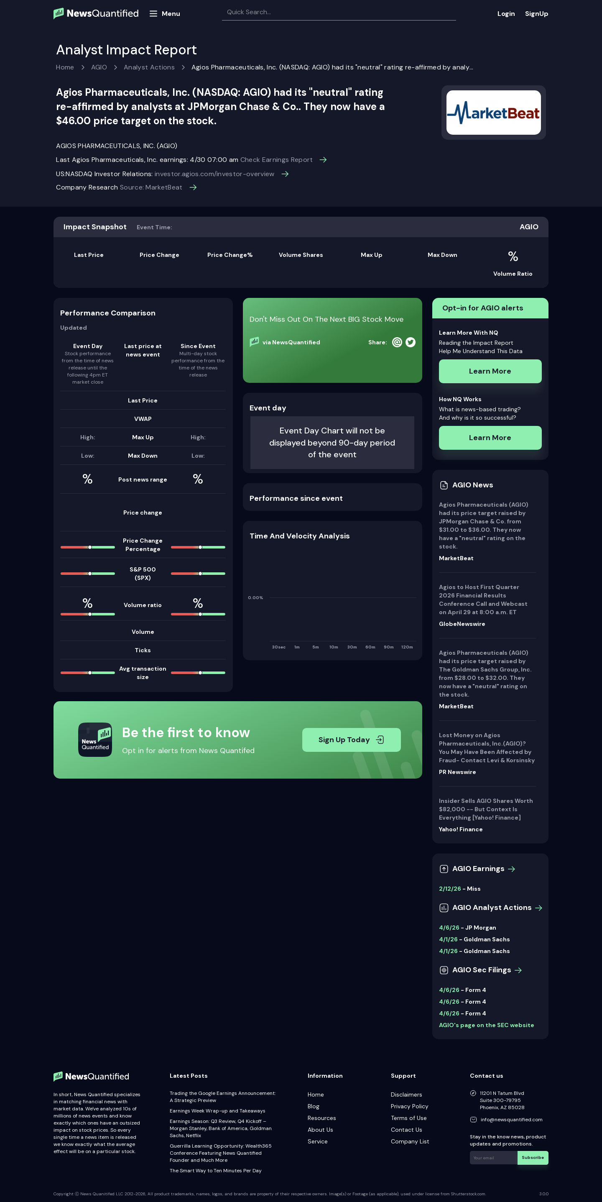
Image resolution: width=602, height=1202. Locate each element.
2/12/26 (450, 888)
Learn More (490, 371)
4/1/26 (448, 939)
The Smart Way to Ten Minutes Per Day (216, 1170)
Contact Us (406, 1129)
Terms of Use (409, 1118)
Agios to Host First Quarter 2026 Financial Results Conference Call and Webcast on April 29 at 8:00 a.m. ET (483, 599)
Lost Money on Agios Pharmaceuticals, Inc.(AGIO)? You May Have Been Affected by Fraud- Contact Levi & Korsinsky (487, 747)
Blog (313, 1106)
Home (65, 67)
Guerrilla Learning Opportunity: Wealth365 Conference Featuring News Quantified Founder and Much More (221, 1153)
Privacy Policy (410, 1106)
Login (506, 13)
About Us (320, 1129)
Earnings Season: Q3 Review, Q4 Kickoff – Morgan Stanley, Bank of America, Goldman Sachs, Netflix (221, 1128)
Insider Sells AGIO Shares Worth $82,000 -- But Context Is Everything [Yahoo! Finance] (486, 809)
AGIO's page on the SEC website (486, 1025)
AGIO (99, 67)
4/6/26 (449, 927)
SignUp (536, 13)
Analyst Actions (149, 67)
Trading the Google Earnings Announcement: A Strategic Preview (222, 1097)
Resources (322, 1118)
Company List (410, 1141)
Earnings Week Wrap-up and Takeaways (217, 1110)
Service (318, 1141)
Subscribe (533, 1157)
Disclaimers (406, 1094)
